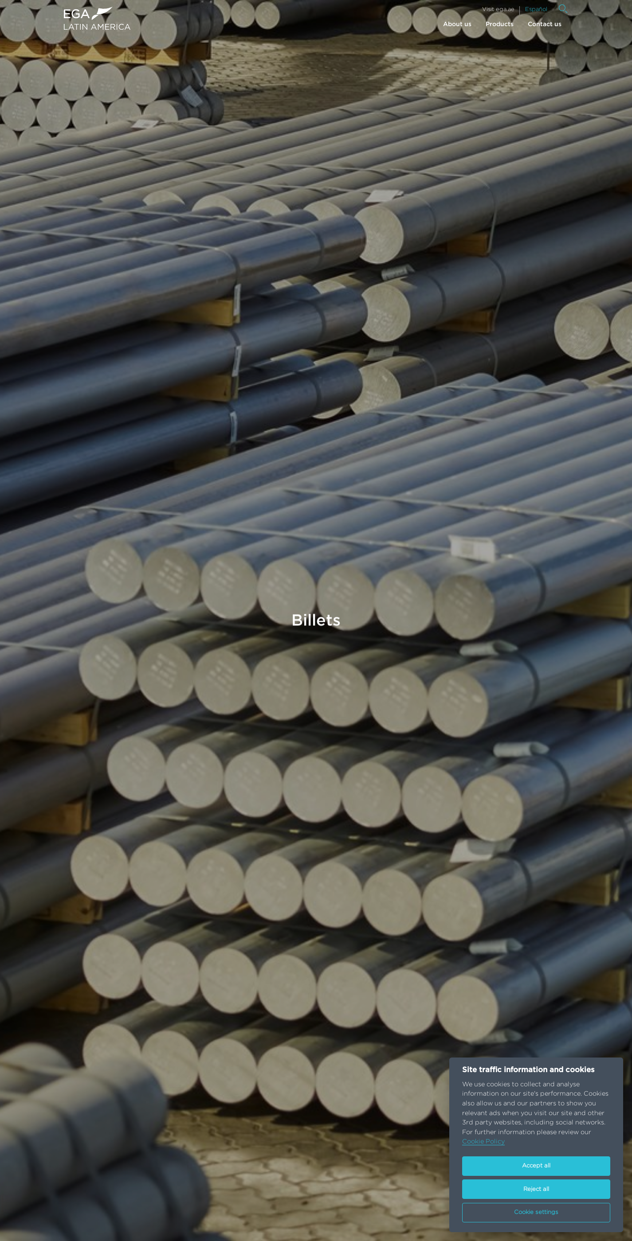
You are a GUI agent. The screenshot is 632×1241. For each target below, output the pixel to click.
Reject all (536, 1189)
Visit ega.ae (498, 9)
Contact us (544, 24)
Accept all (536, 1166)
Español (536, 9)
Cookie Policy (483, 1141)
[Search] (563, 9)
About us (457, 24)
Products (500, 24)
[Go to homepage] (97, 18)
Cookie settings (536, 1212)
